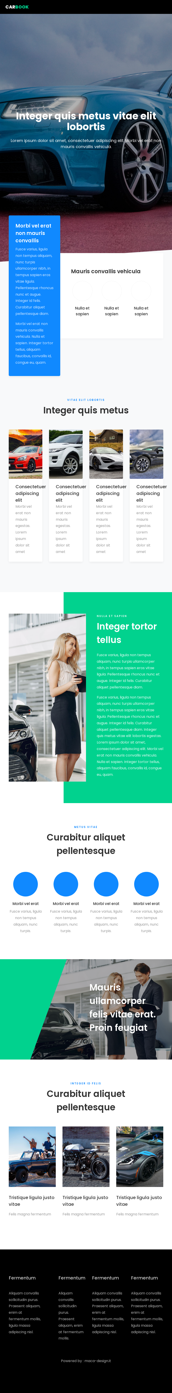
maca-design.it (97, 1360)
